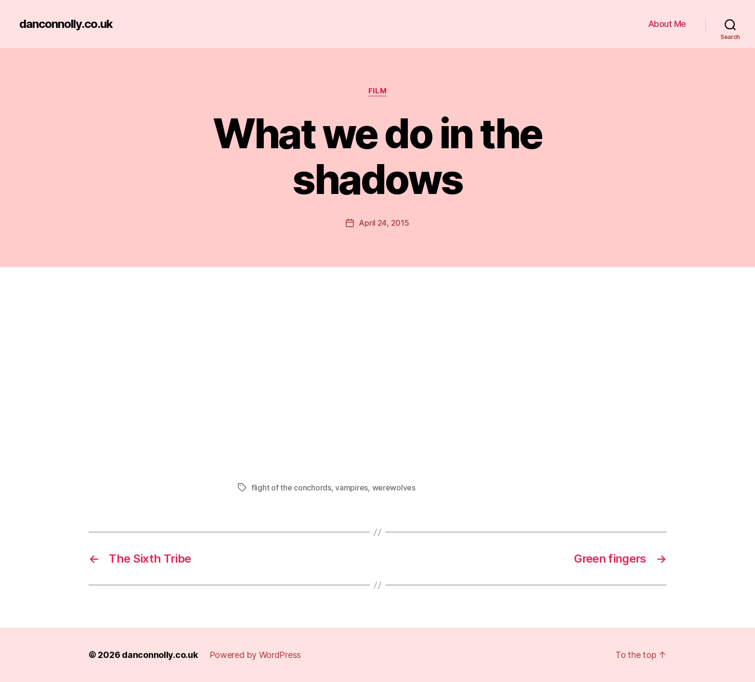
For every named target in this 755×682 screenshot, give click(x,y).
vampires (351, 487)
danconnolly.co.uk (66, 24)
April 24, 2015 (384, 223)
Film (377, 91)
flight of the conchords (291, 487)
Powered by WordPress (255, 655)
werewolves (394, 487)
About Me (667, 24)
